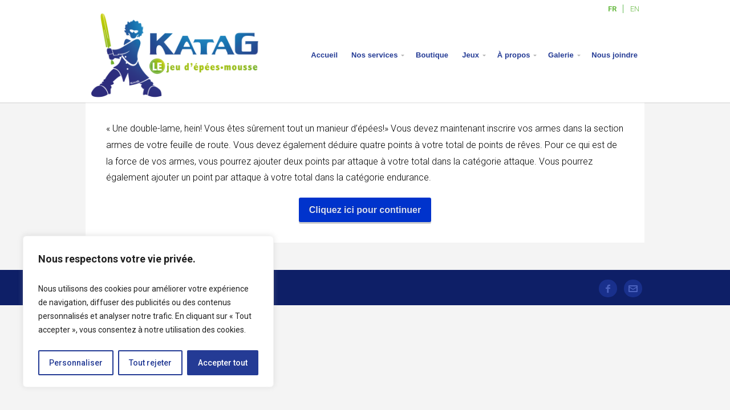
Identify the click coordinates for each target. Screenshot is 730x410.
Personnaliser (76, 362)
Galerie (561, 55)
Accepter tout (223, 362)
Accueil (324, 55)
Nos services (374, 55)
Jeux (470, 55)
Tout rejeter (150, 362)
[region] (148, 311)
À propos (513, 55)
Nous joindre (614, 55)
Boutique (432, 55)
